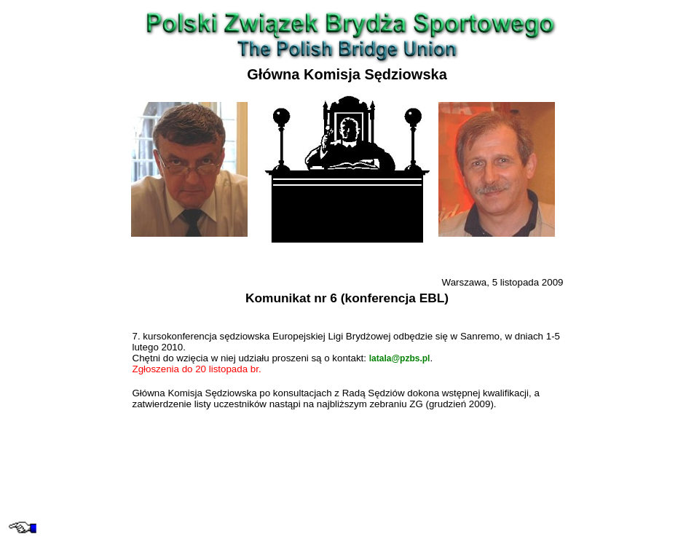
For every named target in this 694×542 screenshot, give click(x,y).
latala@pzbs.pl (399, 358)
